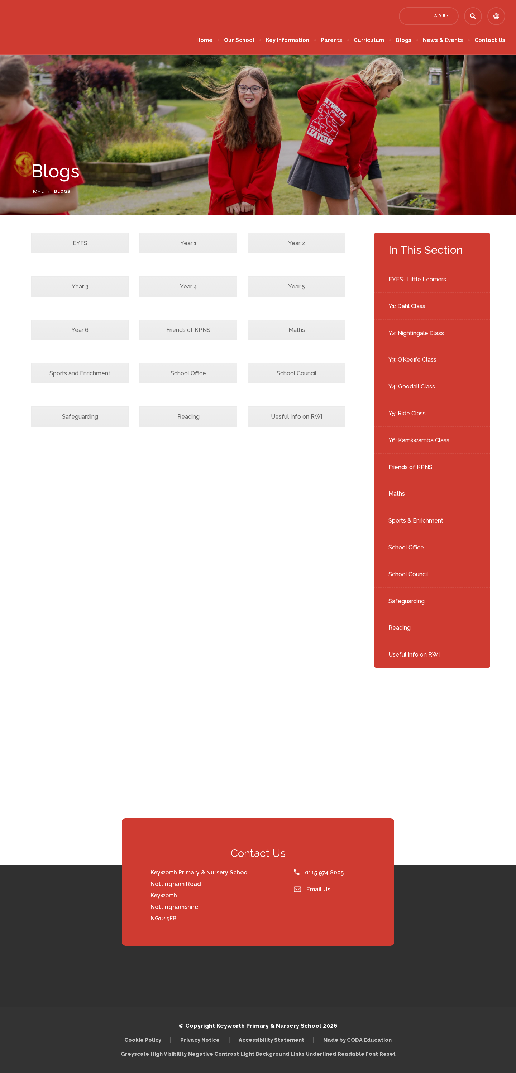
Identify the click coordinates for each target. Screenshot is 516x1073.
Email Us (312, 889)
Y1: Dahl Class (406, 306)
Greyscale (135, 1054)
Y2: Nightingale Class (416, 333)
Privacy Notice (200, 1040)
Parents (331, 40)
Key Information (287, 40)
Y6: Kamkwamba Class (418, 440)
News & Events (443, 40)
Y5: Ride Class (407, 413)
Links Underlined (313, 1054)
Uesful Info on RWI (296, 416)
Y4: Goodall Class (411, 386)
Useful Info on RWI (414, 654)
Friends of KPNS (410, 467)
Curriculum (369, 40)
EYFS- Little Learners (417, 279)
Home (204, 40)
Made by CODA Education (357, 1040)
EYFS (80, 243)
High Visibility (168, 1054)
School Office (406, 547)
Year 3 (80, 286)
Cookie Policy (142, 1040)
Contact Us (489, 40)
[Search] (473, 16)
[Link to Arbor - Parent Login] (429, 16)
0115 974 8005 (319, 872)
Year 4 (188, 286)
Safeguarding (406, 601)
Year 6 (80, 329)
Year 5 (296, 286)
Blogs (403, 40)
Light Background (264, 1054)
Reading (399, 627)
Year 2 (296, 243)
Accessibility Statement (271, 1040)
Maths (396, 493)
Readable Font (358, 1054)
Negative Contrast (213, 1054)
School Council (408, 574)
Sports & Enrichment (415, 520)
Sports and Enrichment (79, 373)
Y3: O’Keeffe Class (412, 359)
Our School (239, 40)
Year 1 (188, 243)
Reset (387, 1054)
